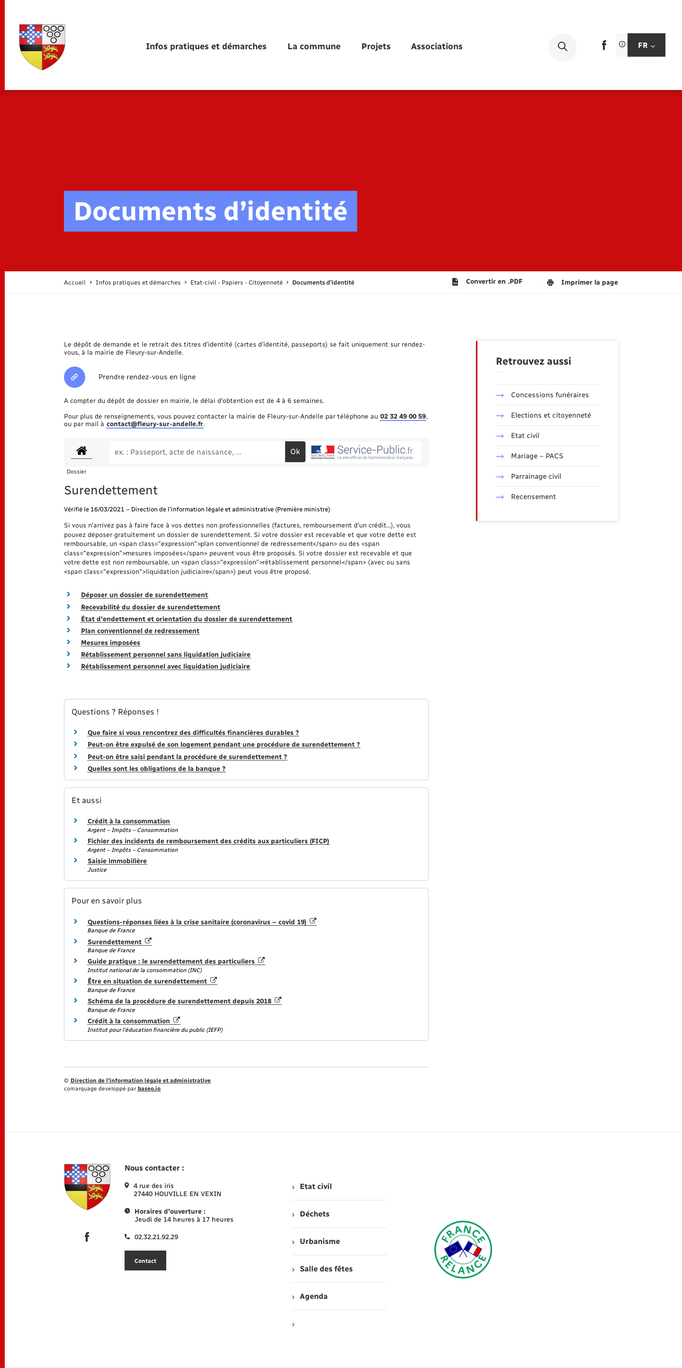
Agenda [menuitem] (309, 1296)
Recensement (526, 496)
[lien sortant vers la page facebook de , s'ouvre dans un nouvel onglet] (604, 48)
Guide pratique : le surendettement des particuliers (176, 961)
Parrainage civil (528, 476)
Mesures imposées (110, 643)
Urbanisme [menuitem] (316, 1241)
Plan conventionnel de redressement (140, 631)
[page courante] (323, 282)
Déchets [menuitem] (310, 1213)
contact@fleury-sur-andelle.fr (155, 424)
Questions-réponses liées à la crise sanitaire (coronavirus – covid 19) (202, 922)
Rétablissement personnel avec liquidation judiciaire (165, 666)
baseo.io (149, 1088)
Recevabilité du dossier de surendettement (150, 607)
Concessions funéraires (542, 395)
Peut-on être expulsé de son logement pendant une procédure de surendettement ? (224, 745)
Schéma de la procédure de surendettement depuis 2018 (184, 1001)
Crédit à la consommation (129, 821)
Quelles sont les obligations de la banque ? (156, 769)
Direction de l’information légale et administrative (141, 1080)
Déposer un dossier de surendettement (144, 595)
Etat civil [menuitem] (312, 1186)
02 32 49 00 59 (403, 416)
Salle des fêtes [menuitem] (322, 1268)
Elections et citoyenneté (543, 415)
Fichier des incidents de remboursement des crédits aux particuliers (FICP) (208, 841)
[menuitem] (206, 47)
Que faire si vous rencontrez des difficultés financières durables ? (193, 733)
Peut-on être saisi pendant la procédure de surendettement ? (187, 757)
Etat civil (517, 435)
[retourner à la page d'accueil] (42, 47)
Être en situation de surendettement (152, 981)
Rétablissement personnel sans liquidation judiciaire (166, 655)
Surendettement (120, 942)
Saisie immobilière (117, 861)
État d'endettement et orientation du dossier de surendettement (186, 619)
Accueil (75, 282)
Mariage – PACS (529, 456)
